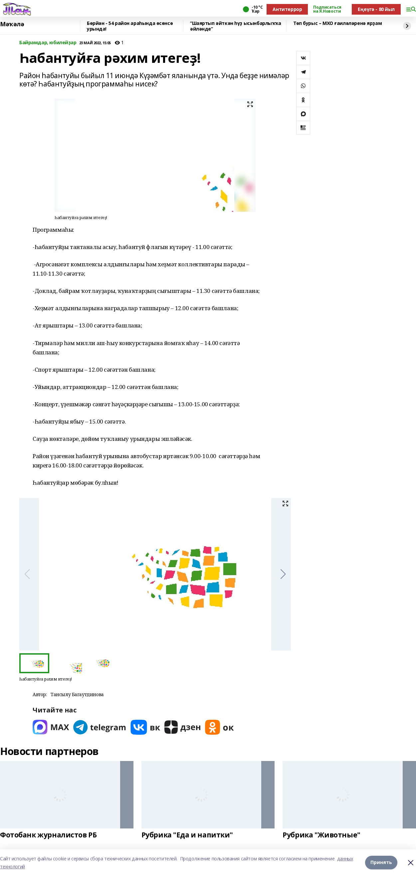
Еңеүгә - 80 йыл (376, 9)
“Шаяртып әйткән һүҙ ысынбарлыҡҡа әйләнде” (235, 26)
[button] (283, 574)
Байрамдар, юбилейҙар (48, 43)
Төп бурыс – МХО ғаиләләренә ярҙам (337, 23)
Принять (381, 862)
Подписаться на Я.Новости (327, 9)
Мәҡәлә (12, 24)
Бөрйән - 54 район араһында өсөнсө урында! (130, 26)
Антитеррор (287, 9)
